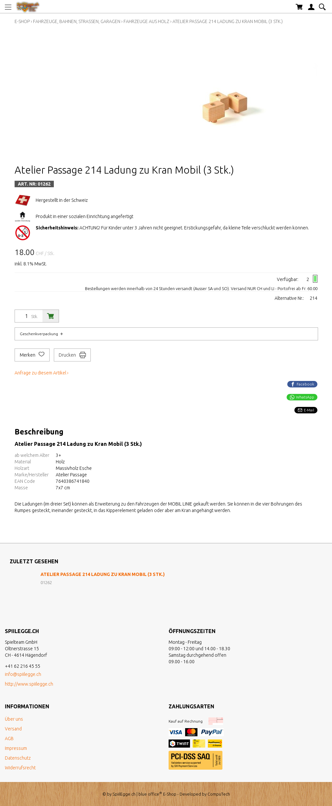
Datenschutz (18, 758)
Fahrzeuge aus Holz (146, 21)
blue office (150, 794)
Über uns (14, 719)
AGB (9, 738)
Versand (13, 728)
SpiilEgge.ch (124, 794)
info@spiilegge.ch (23, 674)
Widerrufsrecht (20, 767)
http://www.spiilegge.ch (29, 684)
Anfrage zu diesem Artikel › (41, 372)
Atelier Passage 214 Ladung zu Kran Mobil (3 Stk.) (227, 21)
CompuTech (219, 794)
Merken (32, 355)
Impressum (16, 748)
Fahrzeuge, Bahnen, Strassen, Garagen (76, 21)
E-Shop (22, 21)
